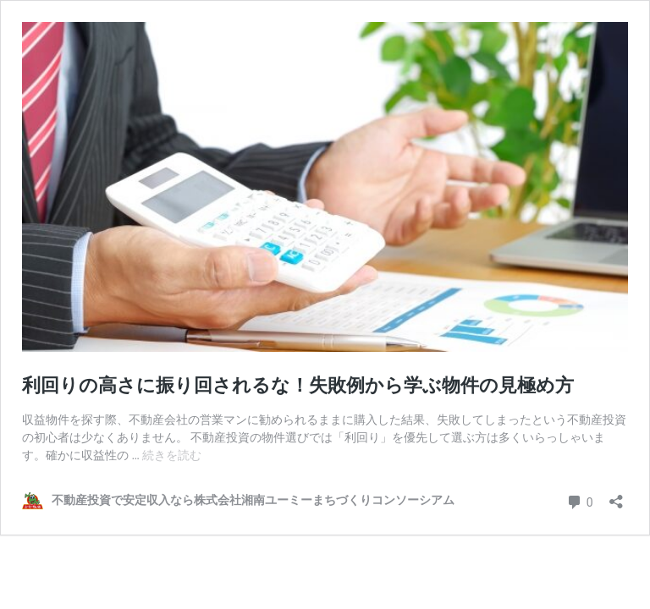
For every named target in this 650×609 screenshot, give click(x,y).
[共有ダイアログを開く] (616, 496)
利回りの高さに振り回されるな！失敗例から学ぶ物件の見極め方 (307, 385)
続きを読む (171, 455)
